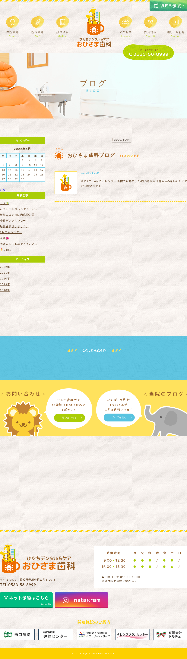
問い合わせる (69, 417)
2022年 (5, 266)
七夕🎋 (4, 203)
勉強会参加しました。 (14, 226)
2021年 (5, 272)
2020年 (5, 278)
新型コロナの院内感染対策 (17, 214)
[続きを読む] (94, 186)
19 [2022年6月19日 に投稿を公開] (42, 169)
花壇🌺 (4, 238)
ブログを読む (119, 417)
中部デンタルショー (13, 220)
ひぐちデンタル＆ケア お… (18, 208)
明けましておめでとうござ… (18, 243)
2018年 (5, 290)
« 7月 (3, 189)
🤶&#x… (5, 249)
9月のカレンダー (11, 232)
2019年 (5, 284)
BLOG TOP (121, 139)
